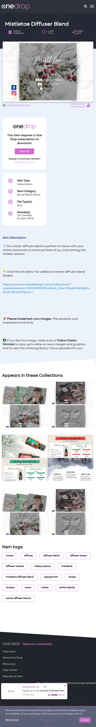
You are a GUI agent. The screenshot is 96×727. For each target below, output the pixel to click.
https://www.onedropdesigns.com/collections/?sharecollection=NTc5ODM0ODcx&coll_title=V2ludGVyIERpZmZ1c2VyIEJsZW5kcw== (46, 288)
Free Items (9, 652)
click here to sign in (24, 162)
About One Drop (13, 658)
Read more (12, 720)
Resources (9, 664)
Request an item (13, 676)
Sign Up (24, 151)
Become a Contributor (37, 644)
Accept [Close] (85, 720)
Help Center (10, 670)
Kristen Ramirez (19, 105)
